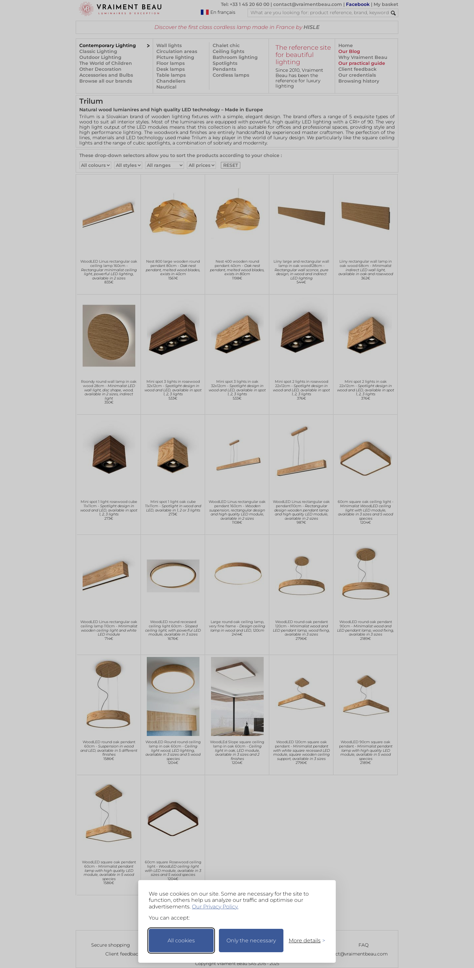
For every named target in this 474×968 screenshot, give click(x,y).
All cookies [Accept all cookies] (181, 940)
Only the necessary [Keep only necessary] (251, 940)
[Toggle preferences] (304, 940)
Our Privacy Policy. (215, 906)
